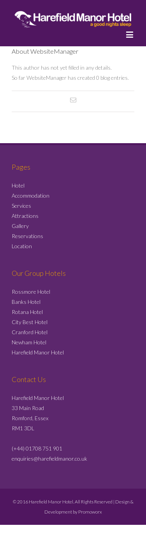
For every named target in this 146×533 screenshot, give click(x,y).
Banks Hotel (26, 301)
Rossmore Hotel (31, 291)
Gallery (20, 226)
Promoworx (90, 512)
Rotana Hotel (27, 312)
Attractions (25, 215)
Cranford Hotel (29, 332)
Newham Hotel (29, 342)
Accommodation (30, 195)
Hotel (18, 185)
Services (21, 205)
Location (22, 246)
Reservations (27, 236)
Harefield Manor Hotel (38, 352)
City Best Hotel (29, 322)
